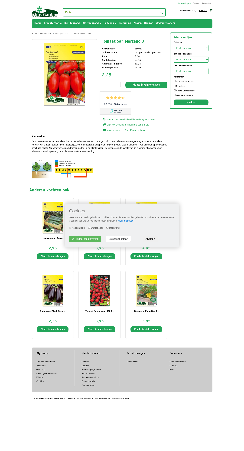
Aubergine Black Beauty (52, 311)
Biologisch (179, 86)
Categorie (178, 42)
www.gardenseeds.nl (85, 398)
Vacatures (41, 365)
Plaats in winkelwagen (146, 85)
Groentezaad (51, 23)
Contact (196, 3)
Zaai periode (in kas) (183, 54)
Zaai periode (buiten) (183, 65)
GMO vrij (40, 369)
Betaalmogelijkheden (91, 369)
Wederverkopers (165, 23)
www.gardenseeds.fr (102, 398)
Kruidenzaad (72, 23)
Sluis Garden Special (184, 81)
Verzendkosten (88, 373)
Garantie (86, 365)
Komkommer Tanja (53, 238)
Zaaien (137, 23)
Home (37, 23)
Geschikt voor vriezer (184, 95)
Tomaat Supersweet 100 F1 (99, 311)
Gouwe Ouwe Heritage (184, 90)
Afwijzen (150, 239)
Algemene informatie (45, 362)
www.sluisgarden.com (120, 398)
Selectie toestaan (118, 239)
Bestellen (206, 3)
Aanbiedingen (184, 3)
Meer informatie (125, 220)
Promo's (173, 365)
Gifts (172, 369)
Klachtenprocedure (90, 377)
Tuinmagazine (88, 385)
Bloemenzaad (90, 23)
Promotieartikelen (178, 362)
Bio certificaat (133, 362)
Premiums (125, 23)
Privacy (39, 377)
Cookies (40, 381)
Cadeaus (109, 23)
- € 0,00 (196, 10)
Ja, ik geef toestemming (85, 239)
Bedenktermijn (88, 381)
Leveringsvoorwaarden (46, 373)
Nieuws (148, 23)
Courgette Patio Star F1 (146, 311)
